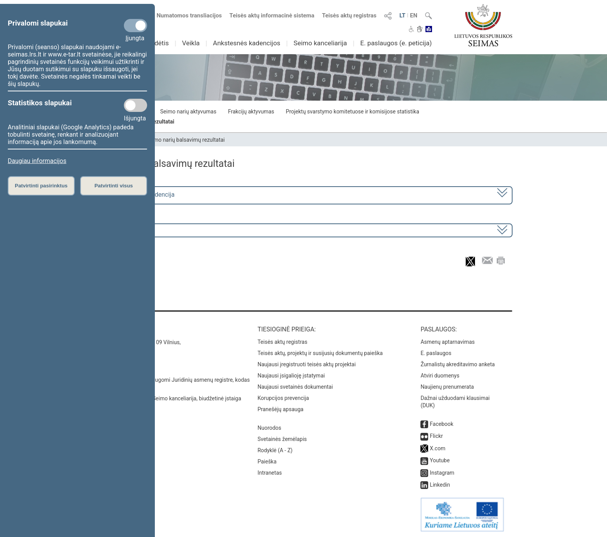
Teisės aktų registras (349, 15)
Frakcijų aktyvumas (251, 111)
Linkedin (440, 485)
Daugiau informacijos (37, 161)
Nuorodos (269, 428)
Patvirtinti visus (113, 186)
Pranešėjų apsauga (280, 409)
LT (403, 15)
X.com (437, 448)
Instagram (442, 473)
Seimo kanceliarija (320, 43)
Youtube (439, 460)
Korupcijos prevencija (283, 398)
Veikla (191, 43)
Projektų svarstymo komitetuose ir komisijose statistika (352, 111)
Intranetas (269, 473)
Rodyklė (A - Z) (275, 450)
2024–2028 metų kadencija (137, 194)
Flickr (436, 436)
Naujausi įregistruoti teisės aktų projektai (306, 364)
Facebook (441, 424)
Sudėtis (158, 43)
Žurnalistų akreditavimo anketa (457, 364)
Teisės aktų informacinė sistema (272, 15)
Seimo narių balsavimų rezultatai (185, 140)
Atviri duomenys (439, 375)
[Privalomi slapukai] (135, 25)
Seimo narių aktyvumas (188, 111)
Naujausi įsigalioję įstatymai (291, 375)
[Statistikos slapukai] (135, 105)
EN (413, 15)
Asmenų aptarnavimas (447, 342)
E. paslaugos (435, 353)
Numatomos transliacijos (184, 15)
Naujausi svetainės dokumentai (295, 387)
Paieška (266, 461)
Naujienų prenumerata (447, 387)
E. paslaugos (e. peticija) (396, 43)
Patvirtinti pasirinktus (41, 186)
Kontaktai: (111, 329)
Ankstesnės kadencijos (246, 43)
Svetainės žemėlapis (282, 439)
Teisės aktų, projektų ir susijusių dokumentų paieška (319, 353)
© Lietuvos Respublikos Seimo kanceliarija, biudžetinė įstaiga (167, 398)
